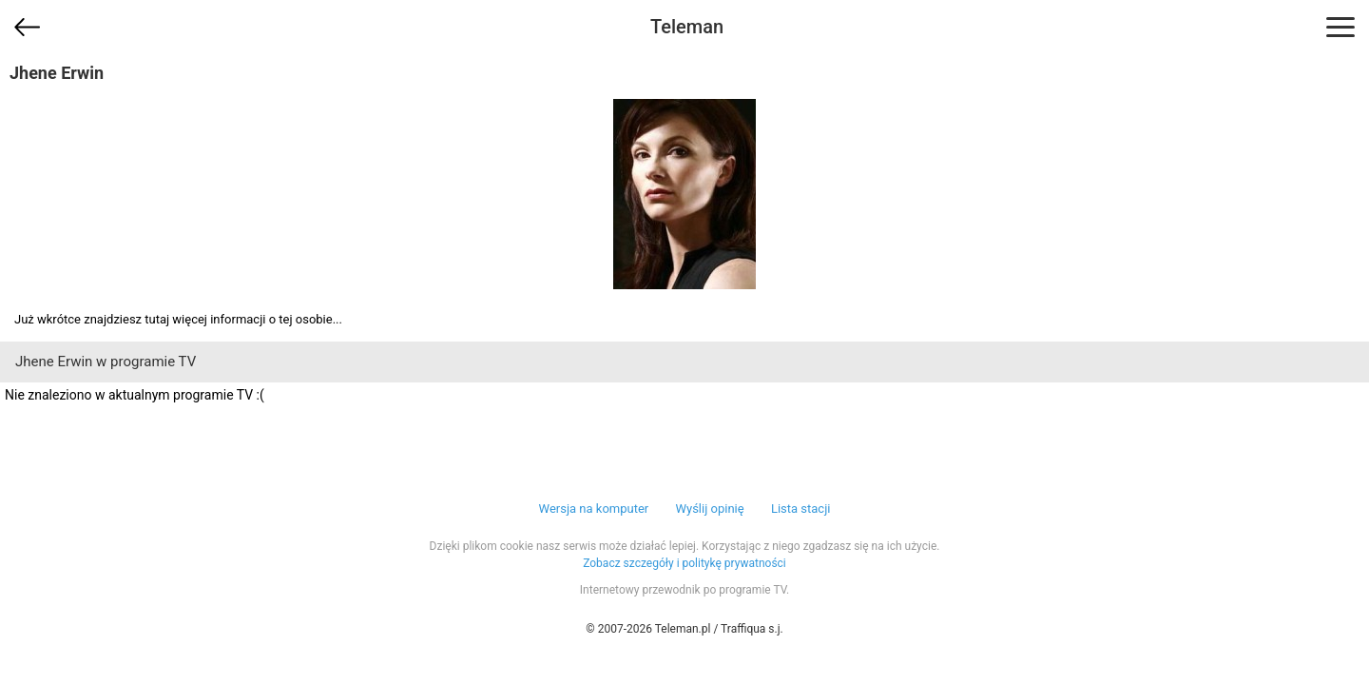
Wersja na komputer (594, 508)
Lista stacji (801, 508)
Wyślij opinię (709, 508)
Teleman (686, 26)
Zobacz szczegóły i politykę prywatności (684, 563)
